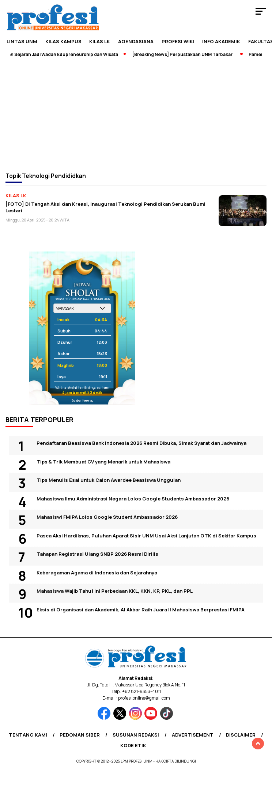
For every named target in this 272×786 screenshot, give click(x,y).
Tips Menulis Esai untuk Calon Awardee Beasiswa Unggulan (109, 480)
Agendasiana (136, 41)
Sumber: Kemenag (82, 400)
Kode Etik (133, 745)
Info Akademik (221, 41)
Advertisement (193, 734)
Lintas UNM (22, 41)
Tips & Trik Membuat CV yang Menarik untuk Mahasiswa (103, 461)
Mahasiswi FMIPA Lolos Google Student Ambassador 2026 (107, 517)
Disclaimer (241, 734)
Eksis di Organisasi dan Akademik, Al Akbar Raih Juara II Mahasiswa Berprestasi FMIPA (141, 609)
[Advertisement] (136, 114)
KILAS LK (99, 41)
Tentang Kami (28, 734)
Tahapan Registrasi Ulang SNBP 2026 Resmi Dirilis (97, 554)
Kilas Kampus (63, 41)
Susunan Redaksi (136, 734)
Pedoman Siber (80, 734)
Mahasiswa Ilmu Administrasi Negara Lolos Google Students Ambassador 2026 (133, 498)
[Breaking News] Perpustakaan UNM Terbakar (185, 54)
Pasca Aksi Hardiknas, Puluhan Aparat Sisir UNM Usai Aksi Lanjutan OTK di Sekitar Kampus (146, 535)
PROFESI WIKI (178, 41)
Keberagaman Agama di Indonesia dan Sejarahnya (97, 572)
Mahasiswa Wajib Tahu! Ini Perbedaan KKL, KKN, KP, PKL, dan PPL (115, 591)
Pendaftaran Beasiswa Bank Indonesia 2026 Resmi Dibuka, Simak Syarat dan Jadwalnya (141, 443)
